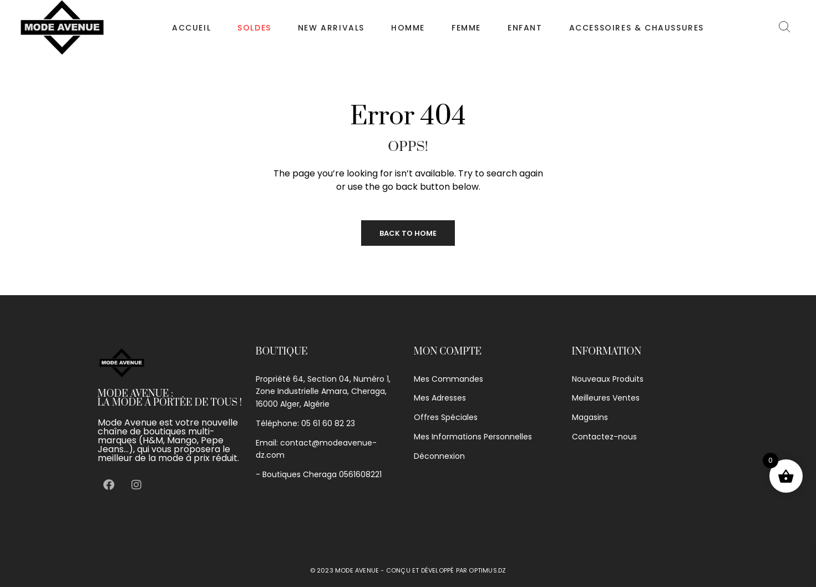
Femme (466, 27)
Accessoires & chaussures (636, 27)
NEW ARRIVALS (331, 27)
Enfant (525, 27)
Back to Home (408, 233)
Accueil (191, 27)
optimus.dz (487, 570)
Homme (408, 27)
